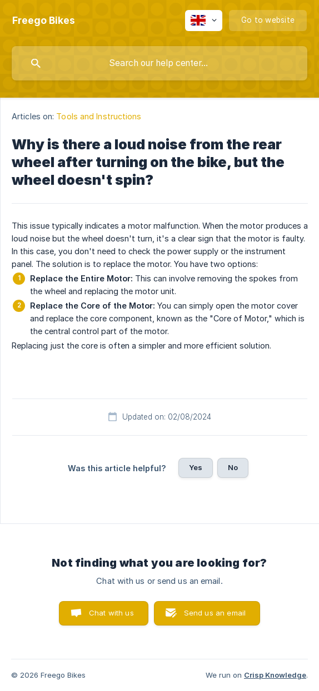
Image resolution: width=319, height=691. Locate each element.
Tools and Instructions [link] (98, 116)
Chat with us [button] (111, 612)
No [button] (233, 467)
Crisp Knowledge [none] (275, 674)
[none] (43, 20)
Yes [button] (195, 467)
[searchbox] (159, 63)
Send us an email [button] (215, 612)
